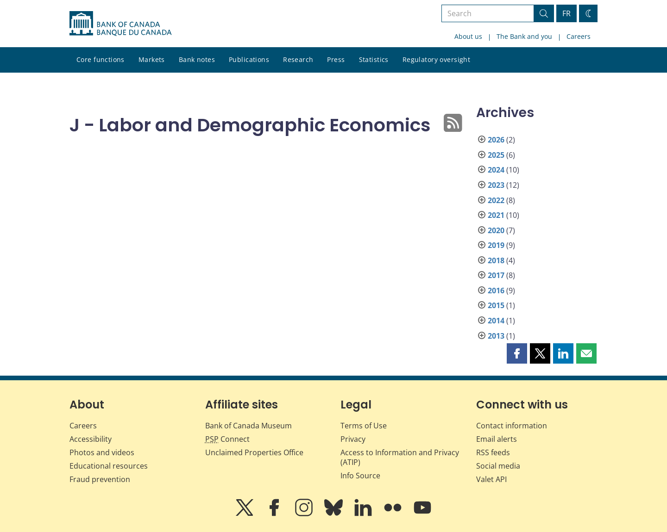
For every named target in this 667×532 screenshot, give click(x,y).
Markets (151, 59)
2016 (496, 290)
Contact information (511, 426)
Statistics (374, 59)
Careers (578, 36)
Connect (227, 439)
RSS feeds (493, 452)
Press (336, 59)
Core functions (100, 59)
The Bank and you (524, 36)
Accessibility (90, 439)
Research (298, 59)
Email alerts (496, 439)
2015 (496, 305)
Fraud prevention (99, 479)
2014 (496, 320)
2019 (496, 245)
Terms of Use (363, 426)
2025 (496, 155)
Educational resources (108, 466)
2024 (496, 170)
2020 (496, 230)
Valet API (491, 479)
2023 (496, 185)
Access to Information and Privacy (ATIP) (399, 457)
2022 (496, 200)
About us (468, 36)
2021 (496, 215)
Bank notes (197, 59)
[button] (517, 353)
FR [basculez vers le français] (566, 13)
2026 (496, 140)
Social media (498, 466)
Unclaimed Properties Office (254, 452)
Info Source (360, 475)
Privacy (352, 439)
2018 (496, 260)
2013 (496, 336)
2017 (496, 275)
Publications (249, 59)
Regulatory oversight (436, 59)
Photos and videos (101, 452)
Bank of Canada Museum (248, 426)
